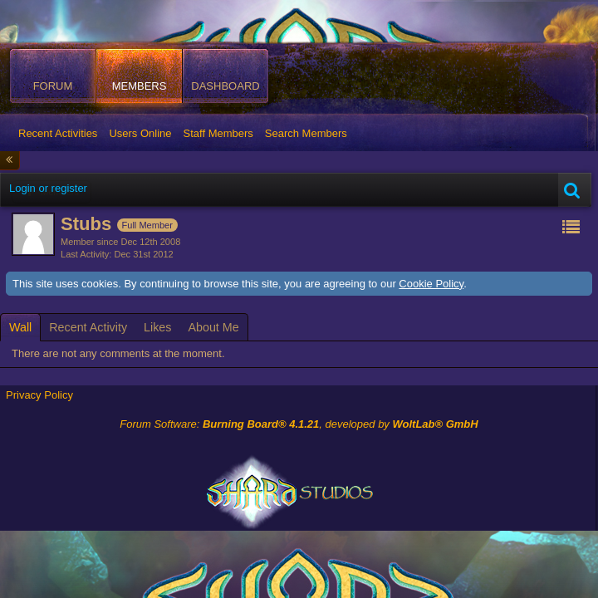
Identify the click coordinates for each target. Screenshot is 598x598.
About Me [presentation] (213, 327)
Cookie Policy (431, 283)
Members (139, 86)
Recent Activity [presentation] (88, 327)
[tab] (20, 327)
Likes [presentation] (157, 327)
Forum (53, 86)
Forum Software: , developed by (299, 424)
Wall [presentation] (20, 327)
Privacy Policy (39, 395)
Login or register (48, 188)
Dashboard (225, 86)
